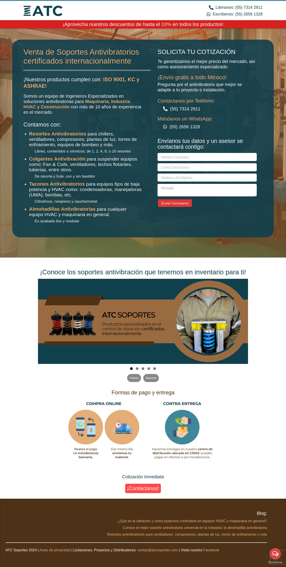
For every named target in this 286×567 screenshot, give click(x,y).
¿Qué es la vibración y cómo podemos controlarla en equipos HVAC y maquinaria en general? (192, 521)
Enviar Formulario (175, 203)
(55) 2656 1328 (249, 14)
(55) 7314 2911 (249, 7)
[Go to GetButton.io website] (275, 562)
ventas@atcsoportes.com (157, 550)
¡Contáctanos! (143, 488)
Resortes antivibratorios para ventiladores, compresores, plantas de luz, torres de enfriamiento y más (187, 534)
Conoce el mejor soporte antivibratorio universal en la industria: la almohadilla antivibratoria (195, 528)
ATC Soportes (43, 10)
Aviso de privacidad (55, 550)
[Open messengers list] (275, 553)
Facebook (211, 550)
